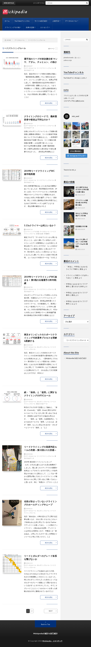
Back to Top (45, 624)
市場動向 (47, 233)
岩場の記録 (39, 233)
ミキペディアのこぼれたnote (74, 101)
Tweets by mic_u (70, 170)
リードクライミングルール (45, 68)
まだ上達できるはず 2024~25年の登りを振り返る (52, 3)
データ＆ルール (71, 21)
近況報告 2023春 (81, 226)
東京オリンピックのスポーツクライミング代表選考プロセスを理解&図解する (40, 337)
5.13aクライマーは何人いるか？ (40, 225)
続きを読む (49, 103)
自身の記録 (30, 27)
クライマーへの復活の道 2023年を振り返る (81, 202)
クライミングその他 (12, 27)
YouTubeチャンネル (22, 21)
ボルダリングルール (43, 347)
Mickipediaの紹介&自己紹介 (76, 358)
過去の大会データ (42, 403)
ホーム (7, 21)
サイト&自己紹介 (41, 21)
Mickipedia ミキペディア (52, 641)
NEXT (51, 611)
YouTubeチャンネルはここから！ (75, 78)
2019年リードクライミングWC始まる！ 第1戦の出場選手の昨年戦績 (40, 279)
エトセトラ (44, 27)
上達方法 (55, 21)
